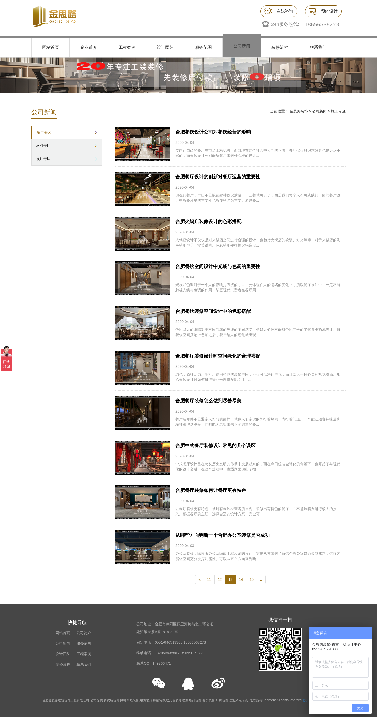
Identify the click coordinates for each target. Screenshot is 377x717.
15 (252, 579)
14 (241, 579)
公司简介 (83, 633)
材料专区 (43, 146)
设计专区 (43, 159)
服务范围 (203, 47)
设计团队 (165, 47)
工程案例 (127, 47)
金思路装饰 (299, 111)
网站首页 (50, 47)
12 (220, 579)
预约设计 (329, 11)
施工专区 (44, 132)
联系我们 (318, 47)
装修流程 (279, 47)
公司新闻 (241, 46)
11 (209, 579)
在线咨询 (284, 11)
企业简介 (88, 47)
